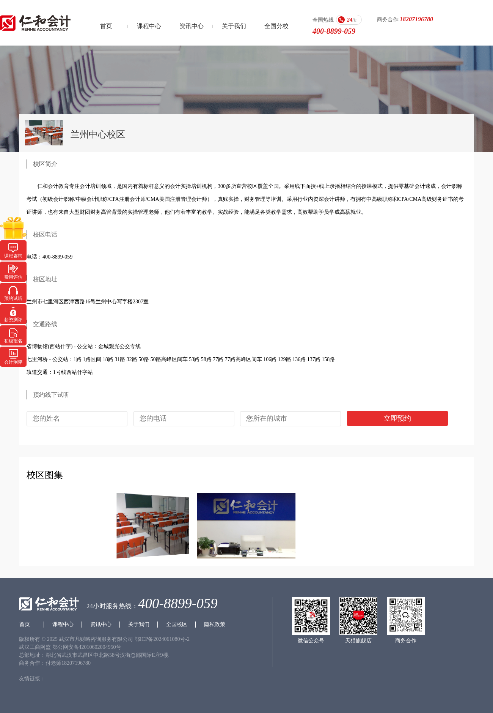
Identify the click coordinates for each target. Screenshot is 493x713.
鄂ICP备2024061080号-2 (162, 639)
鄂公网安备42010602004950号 (86, 647)
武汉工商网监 (35, 647)
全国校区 (176, 624)
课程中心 (149, 26)
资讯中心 (191, 26)
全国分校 (276, 26)
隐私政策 (214, 624)
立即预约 (397, 418)
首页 (106, 26)
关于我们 (234, 26)
